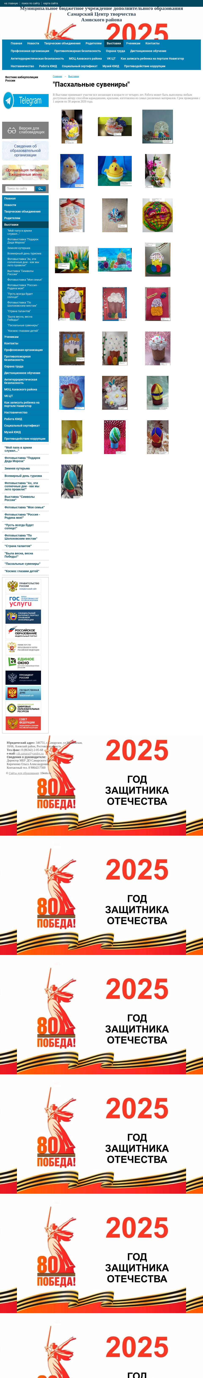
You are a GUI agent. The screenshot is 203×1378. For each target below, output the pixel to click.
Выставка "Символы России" (20, 272)
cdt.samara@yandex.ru (30, 753)
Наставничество (22, 66)
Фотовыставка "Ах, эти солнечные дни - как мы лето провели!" (23, 262)
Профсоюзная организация (30, 51)
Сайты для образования (24, 773)
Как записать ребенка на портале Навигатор (152, 58)
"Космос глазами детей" (23, 330)
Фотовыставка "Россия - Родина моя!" (22, 287)
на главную (11, 3)
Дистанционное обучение (148, 51)
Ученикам (133, 43)
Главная (16, 43)
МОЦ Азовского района (85, 58)
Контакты (152, 43)
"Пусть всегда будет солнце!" (20, 295)
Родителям (94, 43)
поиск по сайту (31, 3)
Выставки (114, 43)
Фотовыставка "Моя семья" (24, 279)
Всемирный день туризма (24, 253)
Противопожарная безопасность (77, 51)
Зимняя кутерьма (18, 248)
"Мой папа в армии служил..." (19, 232)
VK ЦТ (111, 58)
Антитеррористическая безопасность (37, 58)
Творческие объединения (62, 43)
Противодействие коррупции (144, 66)
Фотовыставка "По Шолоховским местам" (22, 304)
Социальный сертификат (79, 66)
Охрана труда (115, 51)
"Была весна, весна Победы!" (19, 318)
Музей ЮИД (111, 66)
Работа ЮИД (48, 66)
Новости (33, 43)
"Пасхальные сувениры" (22, 325)
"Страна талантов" (19, 311)
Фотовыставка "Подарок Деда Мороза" (22, 241)
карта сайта (50, 3)
